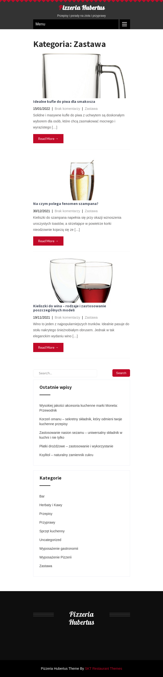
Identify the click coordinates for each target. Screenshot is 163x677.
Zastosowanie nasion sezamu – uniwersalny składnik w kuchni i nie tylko (80, 435)
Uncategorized (50, 540)
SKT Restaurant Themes (103, 668)
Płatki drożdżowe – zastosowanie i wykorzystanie (76, 446)
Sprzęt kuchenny (52, 531)
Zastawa (91, 109)
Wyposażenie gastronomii (58, 548)
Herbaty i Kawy (50, 505)
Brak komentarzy (67, 109)
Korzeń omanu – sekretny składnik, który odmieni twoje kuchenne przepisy (80, 421)
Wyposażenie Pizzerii (55, 557)
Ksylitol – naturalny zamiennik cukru (66, 455)
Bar (42, 496)
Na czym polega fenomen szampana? (65, 203)
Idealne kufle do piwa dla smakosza (64, 101)
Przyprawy (47, 522)
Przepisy (46, 514)
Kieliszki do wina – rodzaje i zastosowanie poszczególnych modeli (69, 308)
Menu (40, 24)
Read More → (48, 138)
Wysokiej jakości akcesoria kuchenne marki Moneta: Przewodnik (78, 408)
